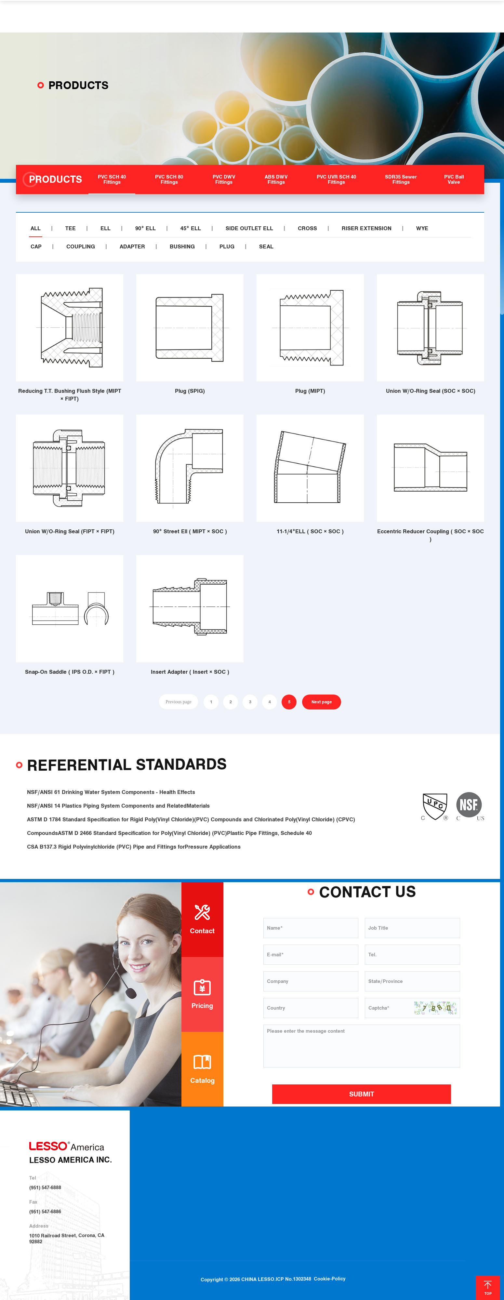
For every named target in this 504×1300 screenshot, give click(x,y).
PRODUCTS (196, 16)
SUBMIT (361, 1094)
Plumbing (344, 1158)
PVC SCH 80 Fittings (286, 1168)
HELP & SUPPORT (292, 16)
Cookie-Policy (330, 1268)
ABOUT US (154, 16)
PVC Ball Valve (280, 1226)
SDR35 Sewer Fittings (287, 1214)
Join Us (390, 1181)
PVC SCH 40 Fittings (286, 1157)
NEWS (338, 16)
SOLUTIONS (240, 16)
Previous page (179, 701)
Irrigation (344, 1169)
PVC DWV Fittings (283, 1180)
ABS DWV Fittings (283, 1191)
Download (393, 1158)
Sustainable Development (221, 1180)
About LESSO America (217, 1157)
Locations (392, 1169)
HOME (119, 16)
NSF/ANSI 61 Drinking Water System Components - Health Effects (111, 800)
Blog (451, 1158)
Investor (202, 1192)
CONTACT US (376, 16)
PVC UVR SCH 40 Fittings (291, 1202)
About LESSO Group (215, 1168)
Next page (322, 702)
